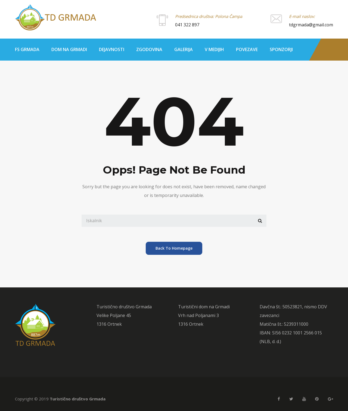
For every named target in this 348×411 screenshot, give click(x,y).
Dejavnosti (111, 49)
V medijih (214, 49)
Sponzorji (281, 49)
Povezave (247, 49)
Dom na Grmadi (69, 49)
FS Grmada (27, 49)
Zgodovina (149, 49)
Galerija (183, 49)
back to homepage (174, 248)
